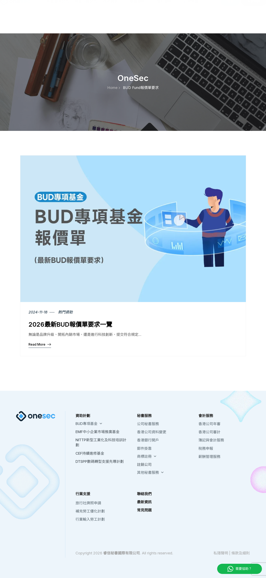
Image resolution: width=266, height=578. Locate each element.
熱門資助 (65, 312)
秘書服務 (140, 22)
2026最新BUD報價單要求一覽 (70, 324)
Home (113, 87)
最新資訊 (212, 6)
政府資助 (113, 22)
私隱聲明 (220, 553)
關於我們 (178, 6)
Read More (39, 344)
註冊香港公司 (58, 22)
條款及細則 (240, 553)
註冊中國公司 (86, 22)
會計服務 (167, 22)
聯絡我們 (195, 6)
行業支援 (194, 22)
